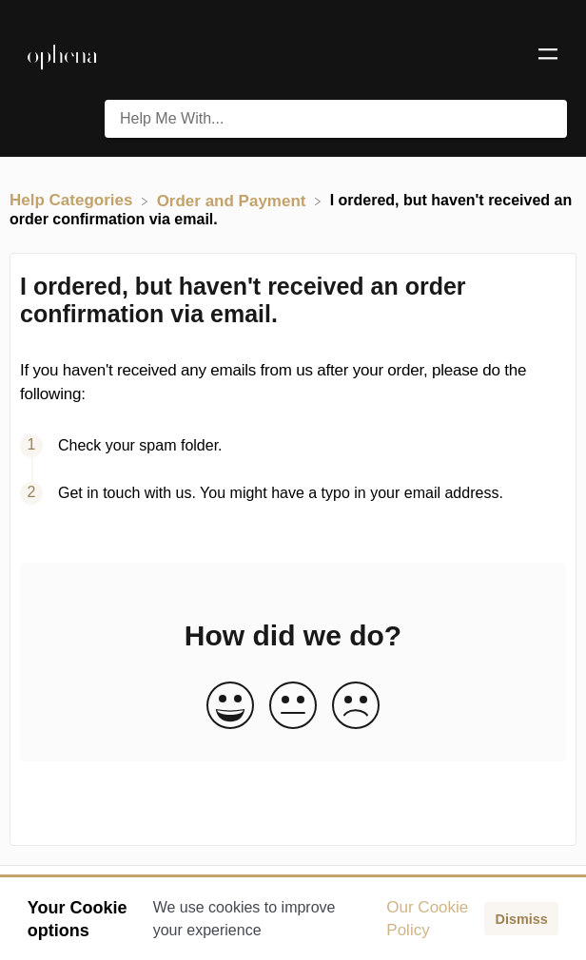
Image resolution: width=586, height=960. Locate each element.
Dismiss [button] (521, 919)
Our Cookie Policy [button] (427, 918)
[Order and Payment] (234, 200)
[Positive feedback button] (230, 707)
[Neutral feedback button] (293, 707)
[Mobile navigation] (547, 57)
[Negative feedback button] (355, 707)
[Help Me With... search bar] (336, 119)
